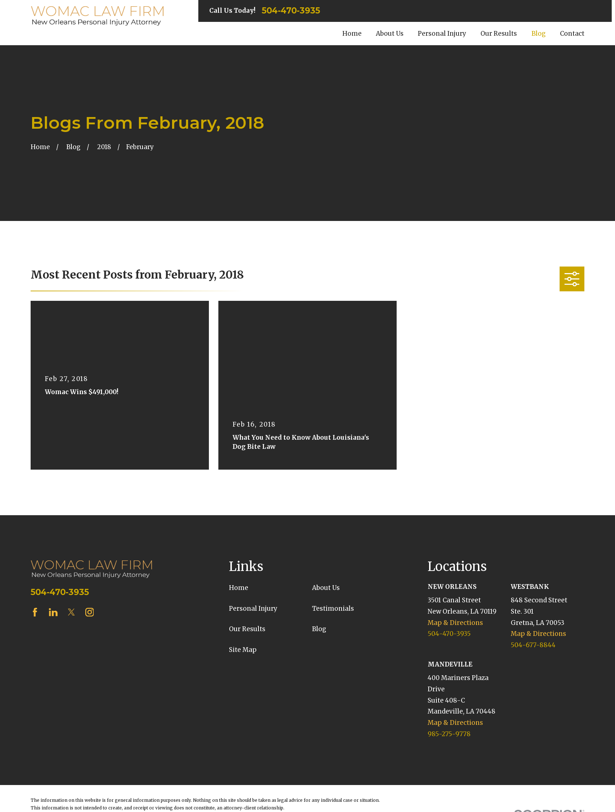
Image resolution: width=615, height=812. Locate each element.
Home (238, 588)
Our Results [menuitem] (498, 34)
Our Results (247, 629)
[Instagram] (89, 612)
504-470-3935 (291, 11)
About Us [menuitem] (390, 34)
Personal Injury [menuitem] (442, 34)
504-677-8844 (533, 645)
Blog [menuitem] (539, 34)
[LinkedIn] (53, 612)
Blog (319, 629)
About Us (326, 588)
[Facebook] (35, 612)
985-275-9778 (449, 734)
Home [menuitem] (352, 34)
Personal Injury (253, 609)
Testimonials (333, 609)
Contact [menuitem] (572, 34)
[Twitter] (71, 612)
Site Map (243, 650)
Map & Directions (455, 623)
